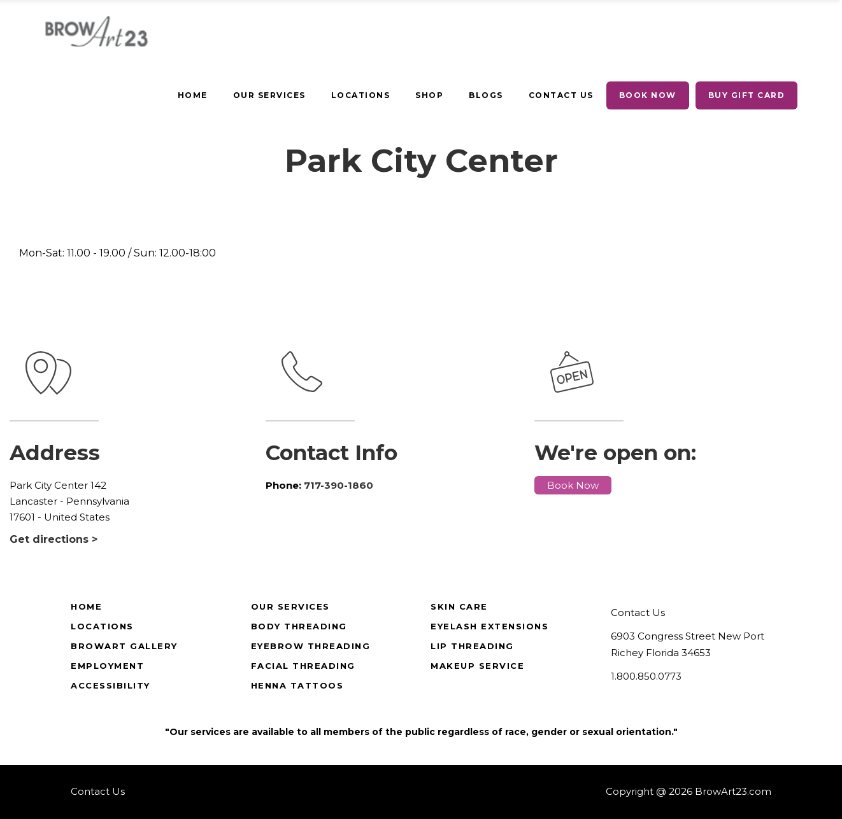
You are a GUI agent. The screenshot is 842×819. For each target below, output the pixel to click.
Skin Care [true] (459, 606)
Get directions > (53, 539)
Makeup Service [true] (477, 666)
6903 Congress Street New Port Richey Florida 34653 (687, 644)
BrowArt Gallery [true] (124, 646)
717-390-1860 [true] (338, 485)
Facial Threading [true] (303, 666)
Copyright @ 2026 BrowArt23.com (688, 791)
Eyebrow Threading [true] (311, 646)
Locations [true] (102, 626)
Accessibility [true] (110, 685)
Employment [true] (107, 666)
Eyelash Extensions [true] (489, 626)
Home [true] (86, 606)
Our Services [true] (290, 606)
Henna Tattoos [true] (297, 685)
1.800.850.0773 (646, 676)
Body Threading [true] (299, 626)
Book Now (573, 485)
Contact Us (638, 612)
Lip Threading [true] (472, 646)
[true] (192, 95)
